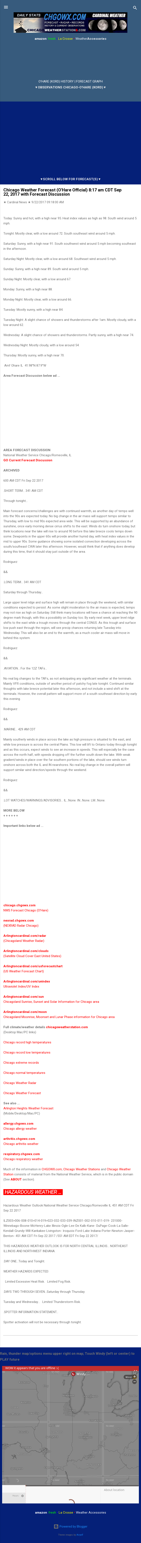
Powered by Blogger (70, 1526)
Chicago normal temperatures (24, 1073)
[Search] (135, 8)
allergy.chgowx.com (18, 1123)
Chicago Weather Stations (81, 1169)
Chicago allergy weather (20, 1129)
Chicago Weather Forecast (22, 1093)
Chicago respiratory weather (23, 1159)
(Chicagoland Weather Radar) (23, 941)
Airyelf (80, 1534)
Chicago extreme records (21, 1063)
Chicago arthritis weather (20, 1144)
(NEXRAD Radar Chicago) (20, 925)
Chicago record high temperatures (27, 1042)
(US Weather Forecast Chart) (23, 971)
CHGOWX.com (52, 1169)
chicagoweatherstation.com (67, 1027)
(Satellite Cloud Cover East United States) (32, 956)
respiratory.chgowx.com (21, 1154)
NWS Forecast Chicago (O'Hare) (25, 910)
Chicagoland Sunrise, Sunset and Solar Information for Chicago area (51, 1002)
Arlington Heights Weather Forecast (28, 1108)
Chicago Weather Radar (19, 1083)
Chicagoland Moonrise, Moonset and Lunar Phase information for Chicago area (59, 1017)
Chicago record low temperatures (26, 1052)
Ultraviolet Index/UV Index (21, 986)
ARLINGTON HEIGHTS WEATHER (70, 60)
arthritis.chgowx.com (19, 1139)
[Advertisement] (70, 412)
